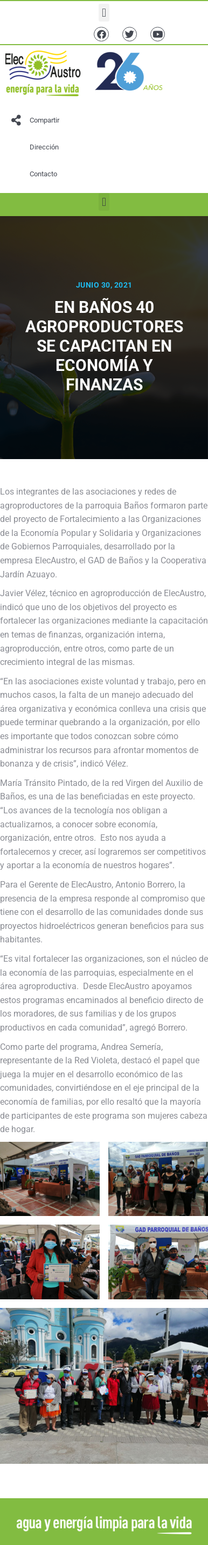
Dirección (44, 147)
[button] (104, 13)
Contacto (43, 174)
